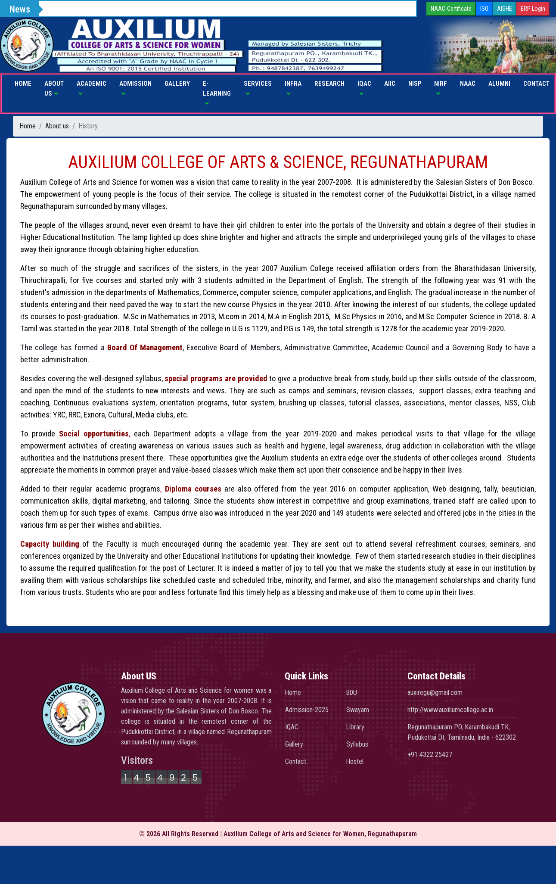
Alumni (499, 83)
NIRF (440, 83)
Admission (135, 83)
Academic (91, 83)
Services (258, 83)
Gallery (177, 83)
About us (54, 88)
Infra (293, 83)
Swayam (357, 710)
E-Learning (217, 88)
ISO (484, 8)
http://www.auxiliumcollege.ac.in (450, 710)
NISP (414, 83)
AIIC (389, 83)
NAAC (467, 83)
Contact (536, 83)
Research (329, 83)
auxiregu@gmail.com (435, 692)
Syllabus (357, 744)
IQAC (364, 83)
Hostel (355, 761)
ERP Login (533, 8)
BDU (352, 692)
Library (355, 727)
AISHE (504, 8)
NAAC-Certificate (451, 8)
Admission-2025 (307, 710)
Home (23, 83)
